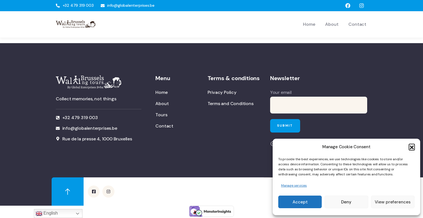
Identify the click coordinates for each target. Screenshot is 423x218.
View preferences (393, 202)
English (47, 213)
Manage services (294, 185)
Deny (346, 202)
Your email (318, 101)
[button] (412, 147)
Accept (300, 202)
